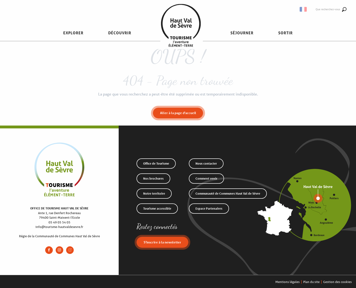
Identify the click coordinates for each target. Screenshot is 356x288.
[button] (73, 33)
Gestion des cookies (337, 282)
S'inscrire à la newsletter (162, 242)
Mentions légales (287, 282)
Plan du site (311, 282)
